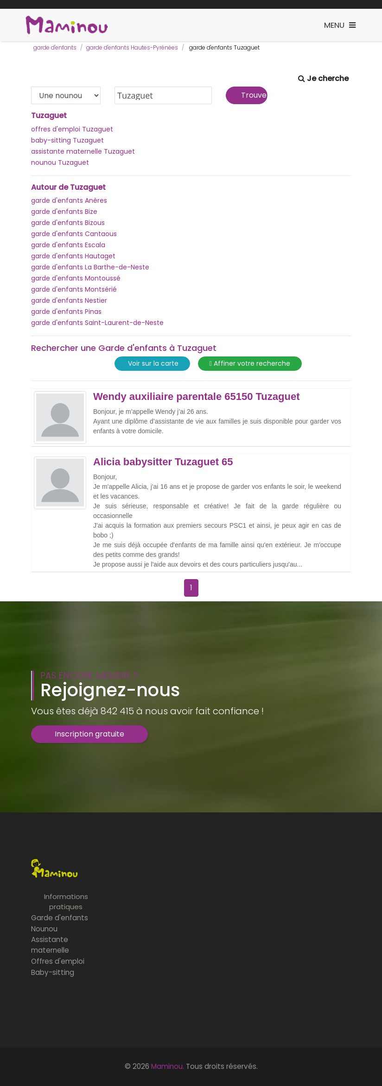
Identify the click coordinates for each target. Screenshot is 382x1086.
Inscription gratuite (89, 734)
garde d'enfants (54, 47)
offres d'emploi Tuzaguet (72, 129)
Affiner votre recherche (250, 363)
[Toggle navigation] (340, 25)
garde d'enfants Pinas (66, 311)
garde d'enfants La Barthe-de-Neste (90, 267)
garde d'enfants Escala (68, 245)
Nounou (44, 929)
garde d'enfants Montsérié (74, 289)
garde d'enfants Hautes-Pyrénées (132, 47)
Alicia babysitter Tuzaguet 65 (163, 462)
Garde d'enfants (59, 918)
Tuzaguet (49, 116)
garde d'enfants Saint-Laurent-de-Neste (97, 322)
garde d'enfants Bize (64, 211)
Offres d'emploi (57, 961)
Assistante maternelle (50, 945)
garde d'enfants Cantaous (74, 233)
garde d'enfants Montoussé (76, 278)
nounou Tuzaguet (60, 162)
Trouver (254, 95)
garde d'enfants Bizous (68, 222)
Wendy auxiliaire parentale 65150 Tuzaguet (196, 396)
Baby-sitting (52, 972)
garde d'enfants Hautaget (73, 256)
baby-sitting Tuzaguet (67, 140)
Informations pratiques (66, 902)
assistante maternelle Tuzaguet (83, 151)
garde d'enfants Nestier (69, 300)
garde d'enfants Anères (69, 200)
